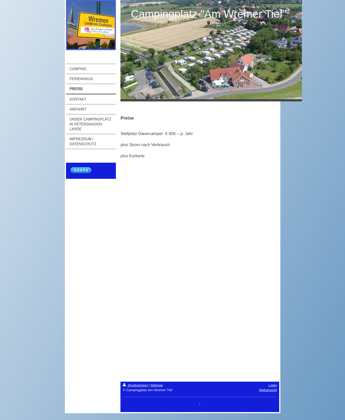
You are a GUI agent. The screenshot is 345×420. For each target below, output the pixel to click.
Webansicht (268, 390)
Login (273, 385)
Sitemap (156, 385)
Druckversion (136, 385)
